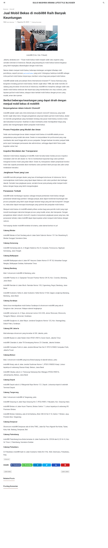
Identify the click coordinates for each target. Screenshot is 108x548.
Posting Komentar (39, 22)
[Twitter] (28, 469)
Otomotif (8, 462)
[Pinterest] (65, 469)
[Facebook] (16, 469)
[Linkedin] (57, 469)
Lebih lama (64, 477)
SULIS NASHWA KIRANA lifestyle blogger (54, 2)
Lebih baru (9, 477)
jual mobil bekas (29, 73)
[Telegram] (39, 469)
